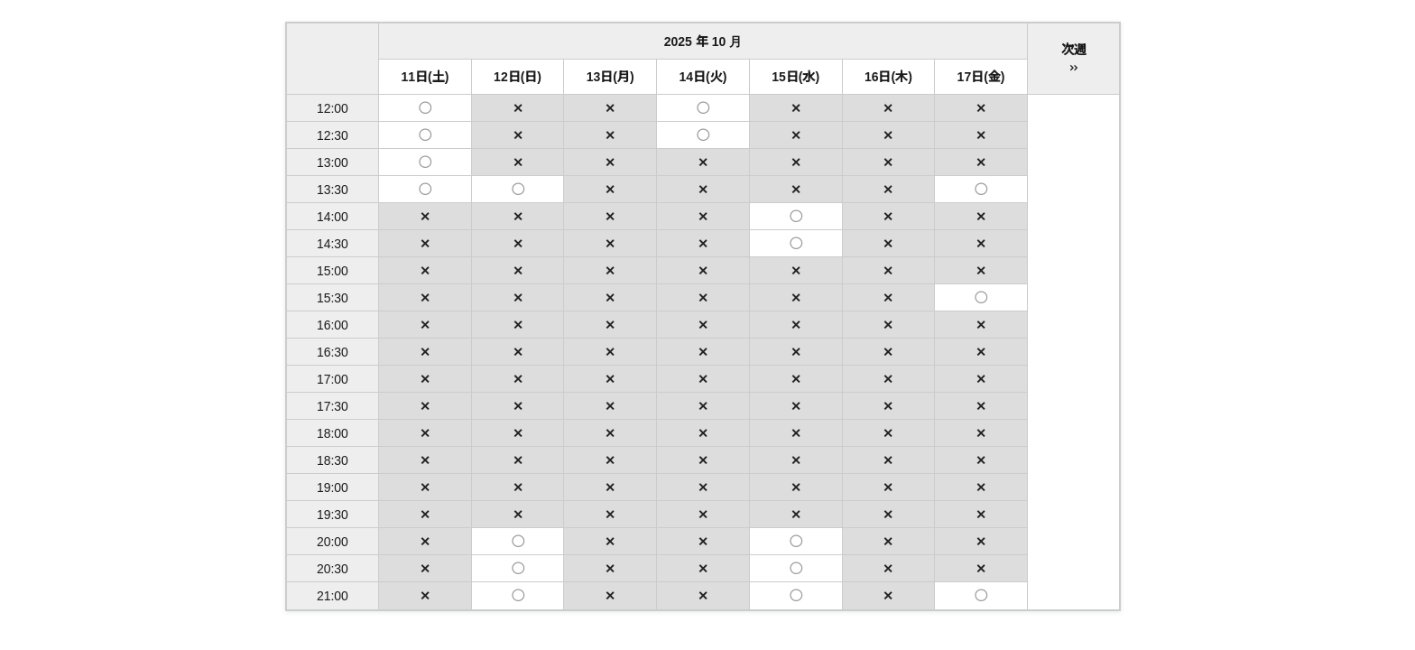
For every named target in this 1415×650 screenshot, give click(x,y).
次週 (1073, 59)
